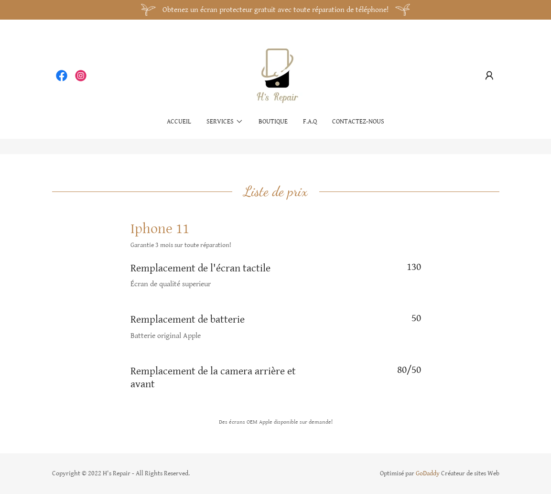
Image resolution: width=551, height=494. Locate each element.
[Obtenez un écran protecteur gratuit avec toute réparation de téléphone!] (275, 10)
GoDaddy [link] (428, 473)
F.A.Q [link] (310, 121)
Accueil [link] (179, 121)
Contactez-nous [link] (358, 121)
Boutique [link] (273, 121)
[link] (61, 75)
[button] (489, 75)
